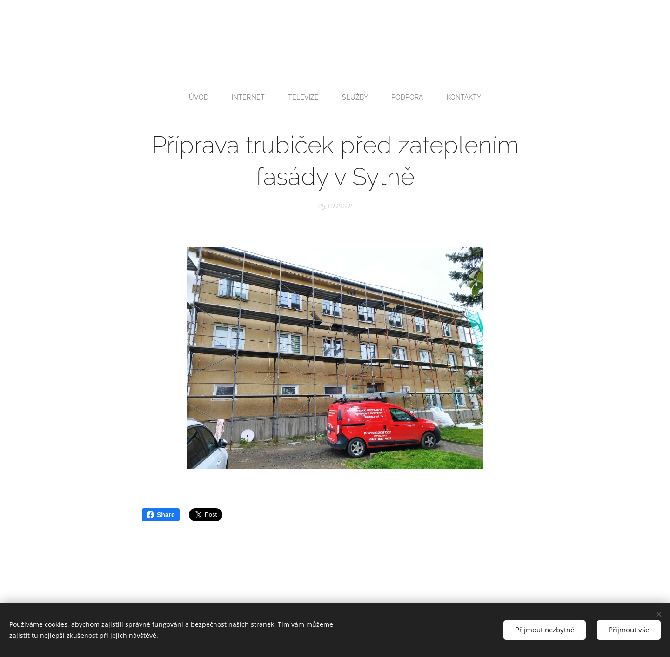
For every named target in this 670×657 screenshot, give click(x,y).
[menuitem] (199, 97)
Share (161, 514)
